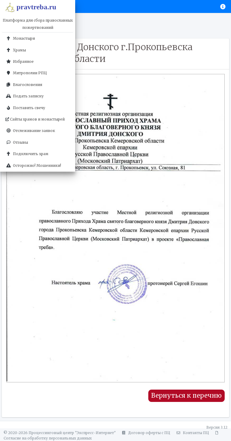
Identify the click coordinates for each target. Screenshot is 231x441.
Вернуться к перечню (186, 396)
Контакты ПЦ (192, 432)
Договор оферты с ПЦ (145, 432)
